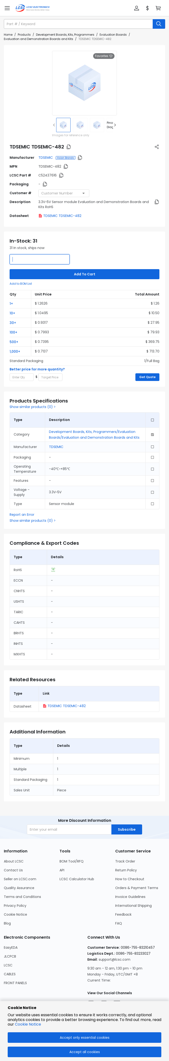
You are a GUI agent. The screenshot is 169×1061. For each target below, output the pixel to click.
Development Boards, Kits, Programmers (65, 35)
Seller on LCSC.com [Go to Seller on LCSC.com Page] (20, 879)
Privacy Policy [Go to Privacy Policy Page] (15, 905)
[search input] (79, 24)
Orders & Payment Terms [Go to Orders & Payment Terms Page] (136, 887)
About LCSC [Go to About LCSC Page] (14, 861)
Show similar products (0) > (33, 406)
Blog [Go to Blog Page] (7, 923)
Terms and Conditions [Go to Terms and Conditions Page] (22, 896)
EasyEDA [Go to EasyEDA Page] (11, 947)
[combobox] (63, 193)
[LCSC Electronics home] (32, 8)
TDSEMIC (46, 157)
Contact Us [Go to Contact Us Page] (13, 870)
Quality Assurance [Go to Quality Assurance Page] (19, 887)
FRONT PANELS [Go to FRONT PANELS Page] (15, 983)
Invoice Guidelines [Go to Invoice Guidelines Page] (130, 896)
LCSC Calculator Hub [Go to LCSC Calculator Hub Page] (77, 879)
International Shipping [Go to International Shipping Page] (133, 905)
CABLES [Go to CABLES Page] (10, 974)
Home (8, 35)
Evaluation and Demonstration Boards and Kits (38, 39)
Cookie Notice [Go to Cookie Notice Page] (15, 914)
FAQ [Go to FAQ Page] (118, 923)
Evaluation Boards (113, 35)
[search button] (159, 24)
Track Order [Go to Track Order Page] (125, 861)
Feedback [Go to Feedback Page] (123, 914)
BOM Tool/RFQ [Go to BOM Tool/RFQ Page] (72, 861)
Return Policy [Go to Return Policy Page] (126, 870)
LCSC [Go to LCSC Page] (8, 965)
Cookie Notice (28, 1024)
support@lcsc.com (114, 959)
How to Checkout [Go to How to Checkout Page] (129, 879)
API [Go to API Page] (62, 870)
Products (24, 35)
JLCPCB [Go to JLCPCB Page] (10, 956)
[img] (63, 125)
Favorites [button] (104, 56)
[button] (137, 8)
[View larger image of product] (84, 83)
